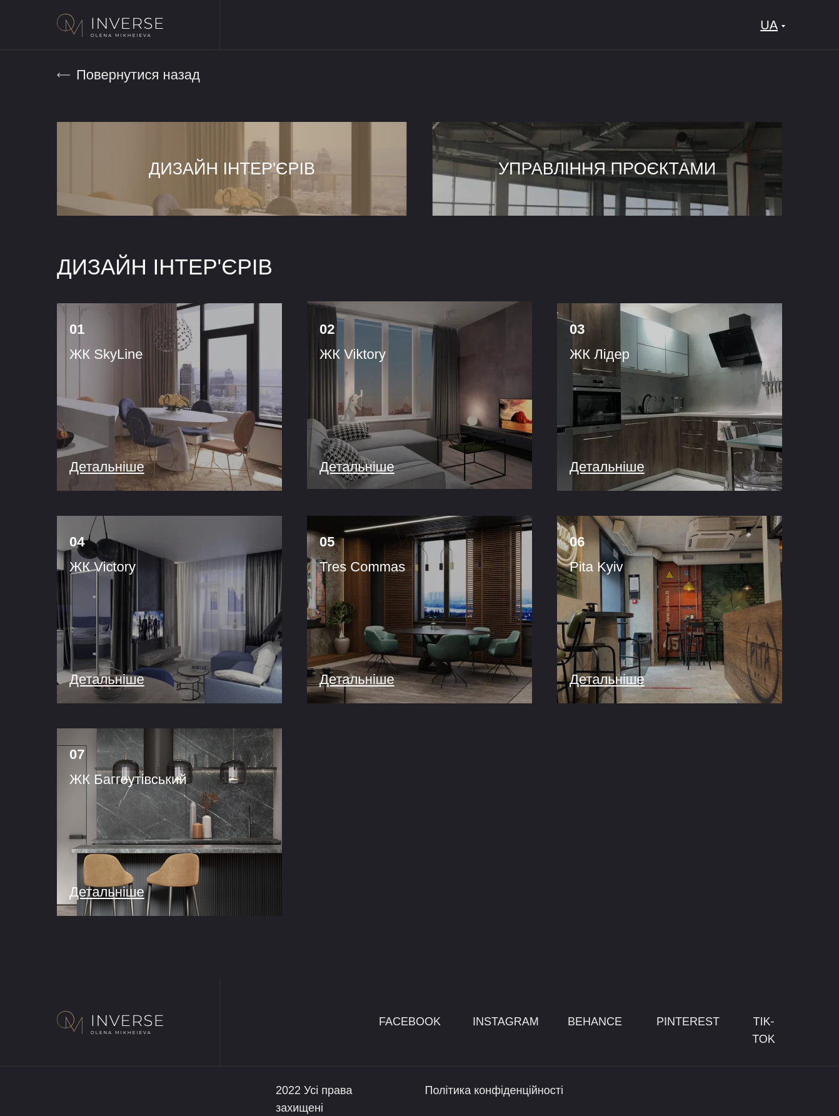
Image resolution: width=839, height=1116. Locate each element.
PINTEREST (688, 1021)
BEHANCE (595, 1021)
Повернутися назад (138, 75)
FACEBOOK (410, 1021)
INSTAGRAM (506, 1021)
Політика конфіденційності (494, 1090)
